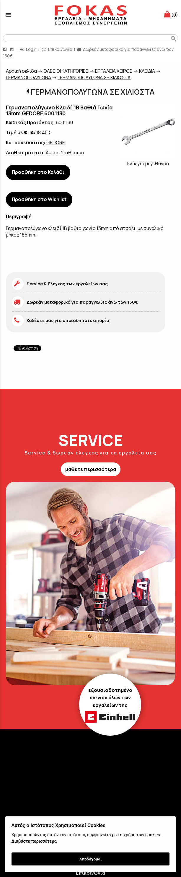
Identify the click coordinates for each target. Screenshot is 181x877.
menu (8, 14)
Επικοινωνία (90, 873)
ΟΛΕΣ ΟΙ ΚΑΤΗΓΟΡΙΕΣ (66, 71)
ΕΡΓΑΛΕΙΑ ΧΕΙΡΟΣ (114, 71)
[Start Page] (91, 15)
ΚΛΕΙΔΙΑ (147, 71)
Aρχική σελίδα (21, 71)
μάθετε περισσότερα (90, 469)
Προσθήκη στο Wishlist (39, 199)
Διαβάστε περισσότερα (33, 841)
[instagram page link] (12, 49)
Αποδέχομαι (90, 859)
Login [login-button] (28, 49)
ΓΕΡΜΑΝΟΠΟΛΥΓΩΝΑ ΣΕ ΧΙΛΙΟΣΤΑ (94, 77)
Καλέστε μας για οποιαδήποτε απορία (68, 320)
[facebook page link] (5, 49)
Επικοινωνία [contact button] (57, 49)
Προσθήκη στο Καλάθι (38, 172)
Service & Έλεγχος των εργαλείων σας (67, 284)
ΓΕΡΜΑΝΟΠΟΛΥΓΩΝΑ (28, 77)
